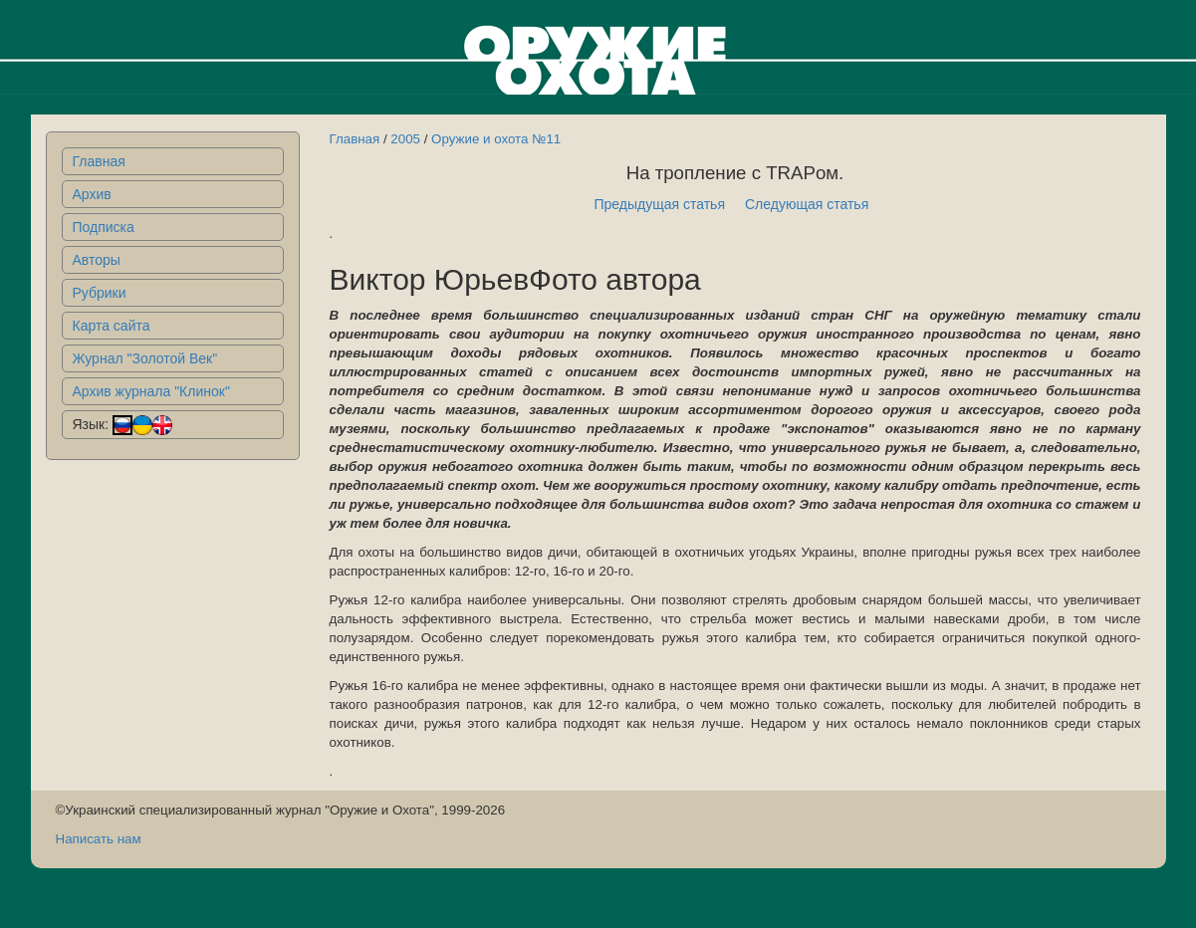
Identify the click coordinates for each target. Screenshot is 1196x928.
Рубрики (99, 293)
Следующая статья (806, 204)
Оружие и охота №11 (496, 138)
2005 (405, 138)
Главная (99, 161)
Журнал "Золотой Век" (145, 358)
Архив (92, 194)
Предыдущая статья (659, 204)
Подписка (103, 227)
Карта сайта (111, 326)
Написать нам (98, 838)
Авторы (96, 260)
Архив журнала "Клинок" (151, 391)
